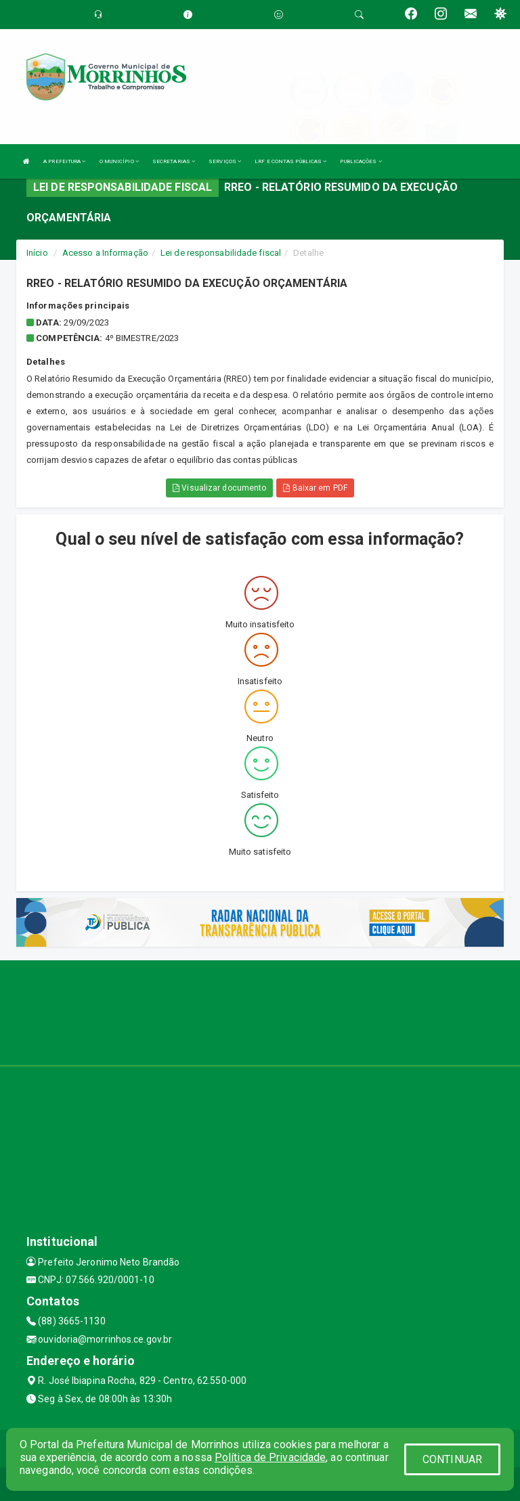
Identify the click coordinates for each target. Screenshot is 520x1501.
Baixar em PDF (315, 488)
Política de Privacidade (270, 1457)
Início (37, 253)
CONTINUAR (452, 1459)
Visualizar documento (219, 488)
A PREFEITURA (64, 161)
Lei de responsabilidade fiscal (220, 253)
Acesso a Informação (105, 253)
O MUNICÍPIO (119, 161)
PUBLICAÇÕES (360, 161)
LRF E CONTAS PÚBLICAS (290, 161)
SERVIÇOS (225, 161)
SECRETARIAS (173, 161)
